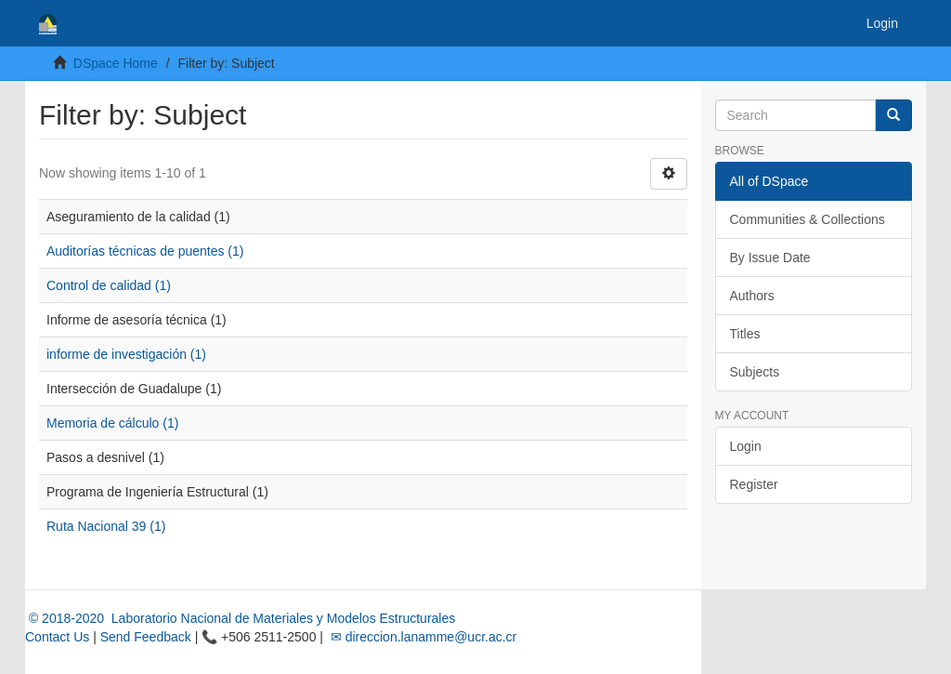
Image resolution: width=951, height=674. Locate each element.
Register (754, 484)
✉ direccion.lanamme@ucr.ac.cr (421, 636)
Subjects (755, 371)
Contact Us (57, 636)
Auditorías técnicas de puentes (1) (144, 251)
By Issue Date (770, 257)
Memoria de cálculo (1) (112, 423)
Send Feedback (145, 636)
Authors (752, 295)
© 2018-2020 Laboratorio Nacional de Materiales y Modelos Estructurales (240, 618)
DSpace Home (115, 63)
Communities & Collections (807, 219)
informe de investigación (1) (126, 354)
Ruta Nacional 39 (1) (105, 526)
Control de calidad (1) (108, 285)
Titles (745, 333)
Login (746, 446)
